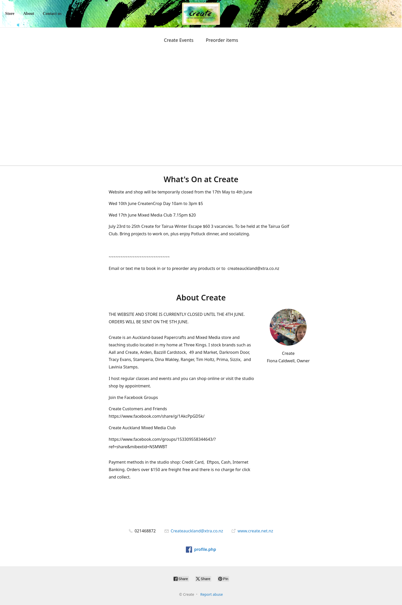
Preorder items (222, 40)
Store (9, 13)
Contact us (52, 13)
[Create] (201, 14)
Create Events (179, 40)
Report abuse (211, 594)
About (28, 13)
